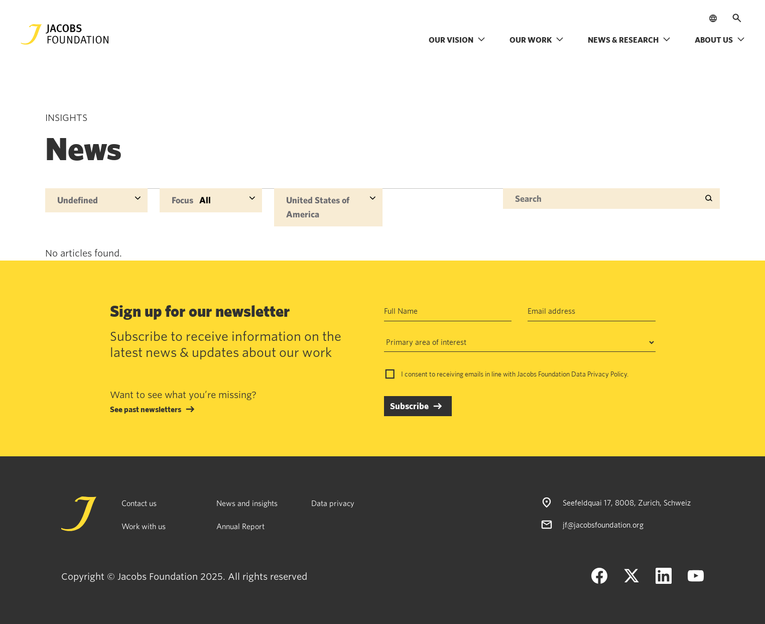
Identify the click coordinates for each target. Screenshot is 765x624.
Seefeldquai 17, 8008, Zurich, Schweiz (627, 502)
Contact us (139, 503)
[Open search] (736, 18)
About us (720, 39)
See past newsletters (145, 409)
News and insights (247, 503)
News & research (629, 39)
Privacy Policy (607, 374)
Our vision (457, 39)
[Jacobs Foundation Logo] (64, 34)
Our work (536, 39)
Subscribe (409, 406)
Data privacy (332, 503)
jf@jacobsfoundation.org (603, 524)
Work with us (143, 526)
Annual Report (240, 526)
